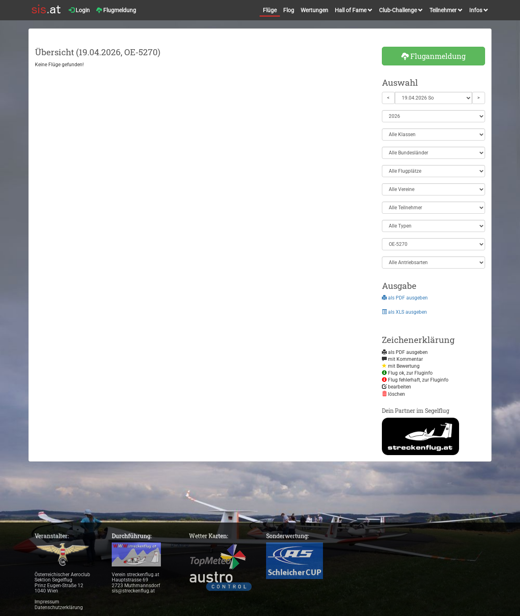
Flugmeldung (116, 10)
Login (79, 10)
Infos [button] (478, 10)
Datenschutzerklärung (59, 607)
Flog (288, 10)
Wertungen (314, 10)
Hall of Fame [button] (354, 10)
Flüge (270, 10)
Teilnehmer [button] (446, 10)
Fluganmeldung (433, 56)
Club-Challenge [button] (401, 10)
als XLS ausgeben (404, 312)
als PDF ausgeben (405, 298)
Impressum (47, 602)
